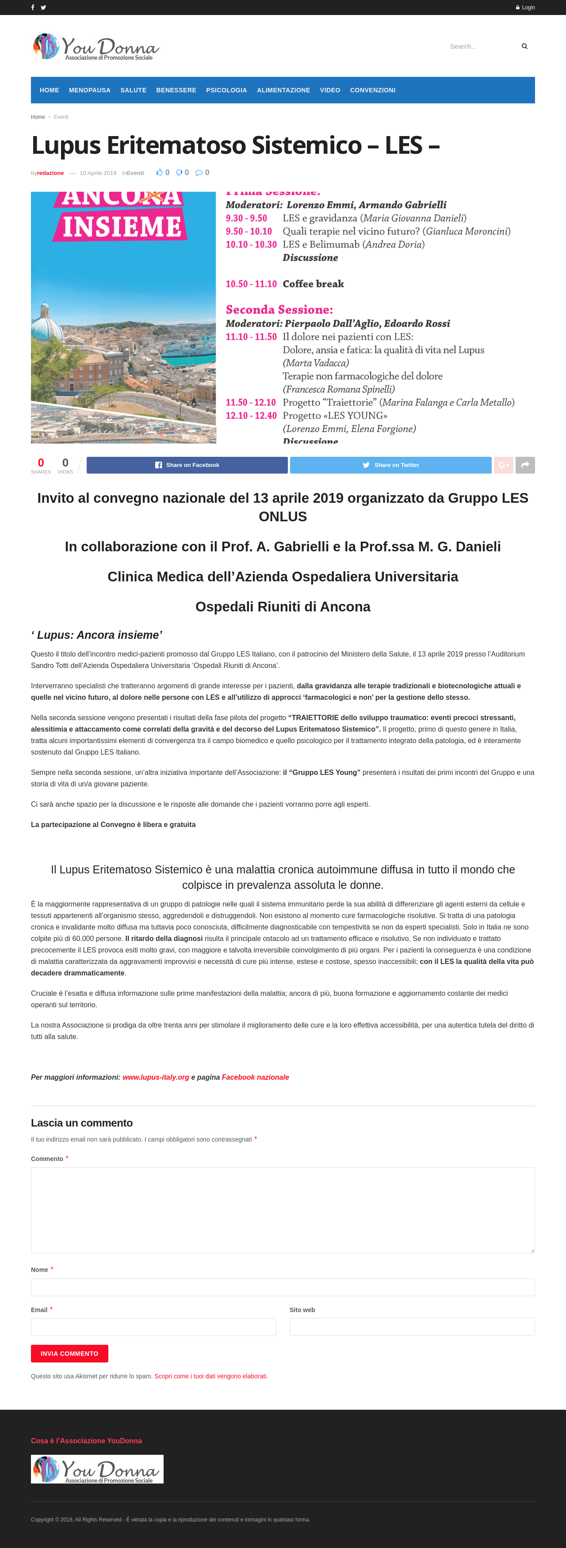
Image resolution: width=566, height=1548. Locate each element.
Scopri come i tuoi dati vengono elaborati (210, 1376)
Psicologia (226, 90)
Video (330, 90)
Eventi (61, 117)
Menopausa (90, 90)
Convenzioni (373, 90)
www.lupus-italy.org (155, 1077)
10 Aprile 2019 (98, 173)
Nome (42, 1270)
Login (525, 7)
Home (49, 90)
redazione (50, 173)
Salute (133, 90)
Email (42, 1310)
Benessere (176, 90)
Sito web (302, 1309)
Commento (50, 1159)
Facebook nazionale (255, 1077)
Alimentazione (283, 90)
